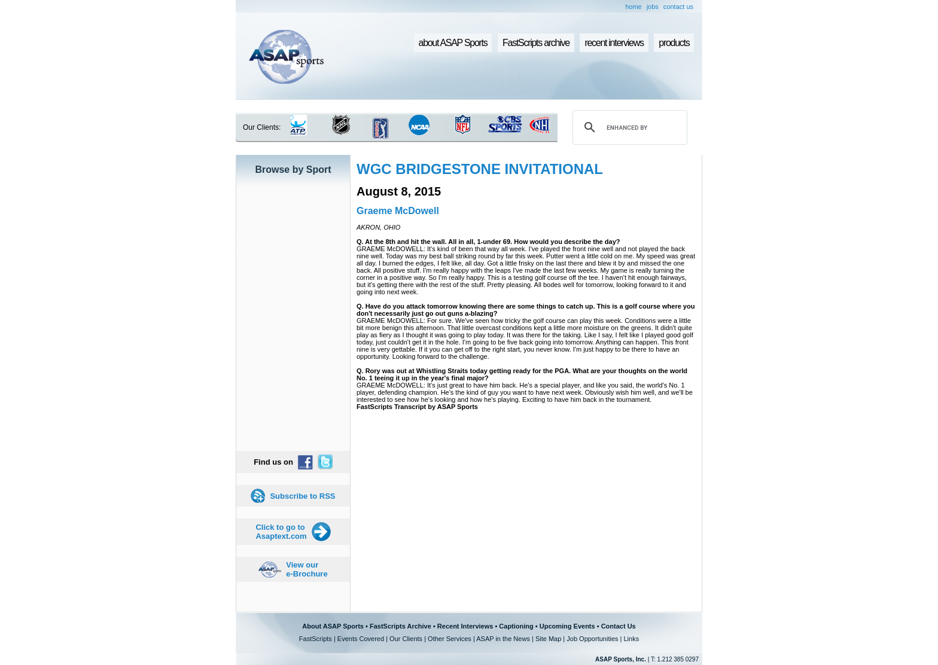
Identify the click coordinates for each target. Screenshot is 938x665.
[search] (628, 127)
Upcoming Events (567, 626)
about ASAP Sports (453, 43)
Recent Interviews (465, 626)
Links (631, 638)
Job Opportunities (592, 638)
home (633, 6)
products (674, 43)
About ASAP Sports (333, 626)
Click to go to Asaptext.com (280, 532)
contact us (678, 6)
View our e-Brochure (306, 569)
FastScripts (315, 638)
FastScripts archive (536, 43)
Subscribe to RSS (302, 496)
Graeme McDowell (398, 211)
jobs (653, 6)
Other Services (449, 638)
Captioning (516, 626)
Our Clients (405, 638)
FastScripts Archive (400, 626)
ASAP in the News (503, 638)
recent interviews (613, 43)
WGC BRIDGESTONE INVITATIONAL (480, 169)
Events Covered (360, 638)
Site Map (548, 638)
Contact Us (618, 626)
